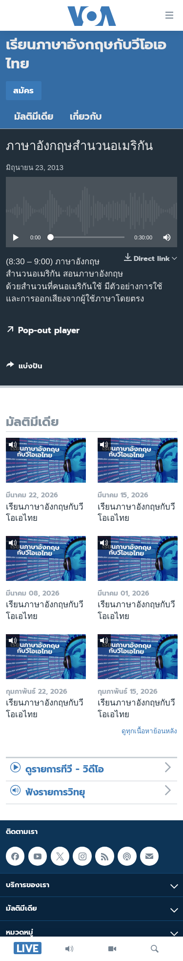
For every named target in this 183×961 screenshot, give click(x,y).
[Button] (24, 368)
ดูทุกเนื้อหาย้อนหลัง (149, 731)
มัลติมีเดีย (33, 116)
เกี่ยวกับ (86, 116)
